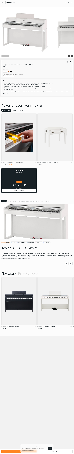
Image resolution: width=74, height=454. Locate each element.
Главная (3, 6)
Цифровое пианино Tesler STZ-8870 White (33, 6)
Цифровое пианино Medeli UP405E (10, 326)
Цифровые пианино (19, 6)
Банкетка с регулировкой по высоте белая (47, 162)
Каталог (7, 6)
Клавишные (12, 6)
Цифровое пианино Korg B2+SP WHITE (46, 326)
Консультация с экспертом (8, 75)
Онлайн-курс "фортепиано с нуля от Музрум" (12, 162)
